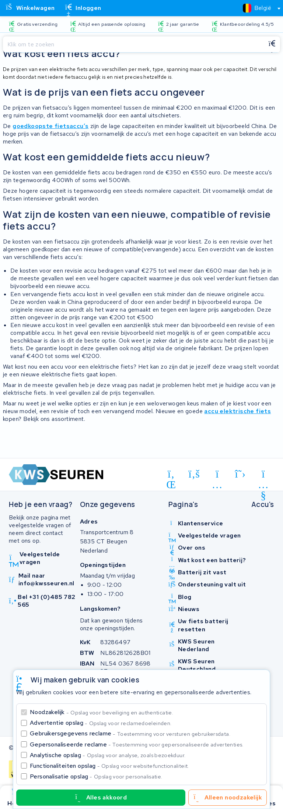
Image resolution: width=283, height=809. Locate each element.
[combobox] (258, 8)
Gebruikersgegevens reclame (130, 733)
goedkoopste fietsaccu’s (50, 126)
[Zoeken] (133, 44)
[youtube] (263, 475)
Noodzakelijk (101, 712)
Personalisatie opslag (96, 776)
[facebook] (194, 474)
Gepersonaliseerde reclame (137, 744)
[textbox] (257, 8)
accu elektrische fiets (237, 411)
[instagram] (217, 475)
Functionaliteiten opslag (109, 766)
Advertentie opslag (100, 723)
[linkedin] (171, 475)
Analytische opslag (107, 755)
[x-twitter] (240, 474)
